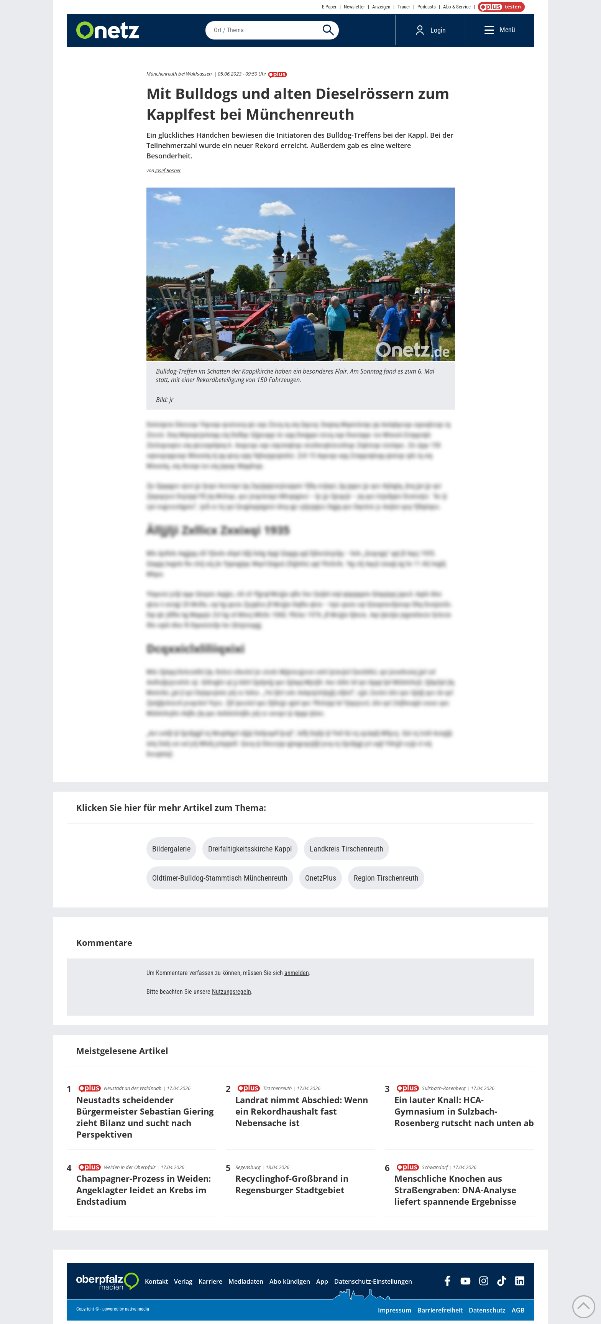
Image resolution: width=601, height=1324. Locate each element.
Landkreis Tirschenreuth (346, 852)
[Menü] (487, 31)
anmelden (296, 976)
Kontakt (156, 1285)
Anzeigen (381, 7)
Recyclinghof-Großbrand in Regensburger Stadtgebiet (291, 1187)
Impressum (394, 1313)
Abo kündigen (289, 1285)
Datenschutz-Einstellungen (373, 1285)
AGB (518, 1313)
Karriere (210, 1285)
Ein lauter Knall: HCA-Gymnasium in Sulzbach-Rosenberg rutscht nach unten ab (464, 1114)
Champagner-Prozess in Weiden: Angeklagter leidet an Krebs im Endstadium (143, 1193)
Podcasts (426, 7)
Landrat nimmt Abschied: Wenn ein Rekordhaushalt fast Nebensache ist (301, 1114)
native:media (137, 1312)
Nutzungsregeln (231, 995)
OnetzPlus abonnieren (500, 7)
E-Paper (329, 7)
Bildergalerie (171, 852)
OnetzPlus (320, 881)
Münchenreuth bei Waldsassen (179, 77)
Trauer (403, 7)
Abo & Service (457, 7)
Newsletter (354, 7)
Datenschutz (487, 1313)
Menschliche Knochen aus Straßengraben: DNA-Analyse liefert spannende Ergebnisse (455, 1193)
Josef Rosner (168, 173)
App (322, 1285)
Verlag (183, 1285)
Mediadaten (245, 1285)
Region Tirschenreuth (386, 881)
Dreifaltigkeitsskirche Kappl (250, 852)
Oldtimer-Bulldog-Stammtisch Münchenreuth (219, 881)
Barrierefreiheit (440, 1313)
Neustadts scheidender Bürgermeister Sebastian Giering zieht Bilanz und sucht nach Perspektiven (144, 1120)
